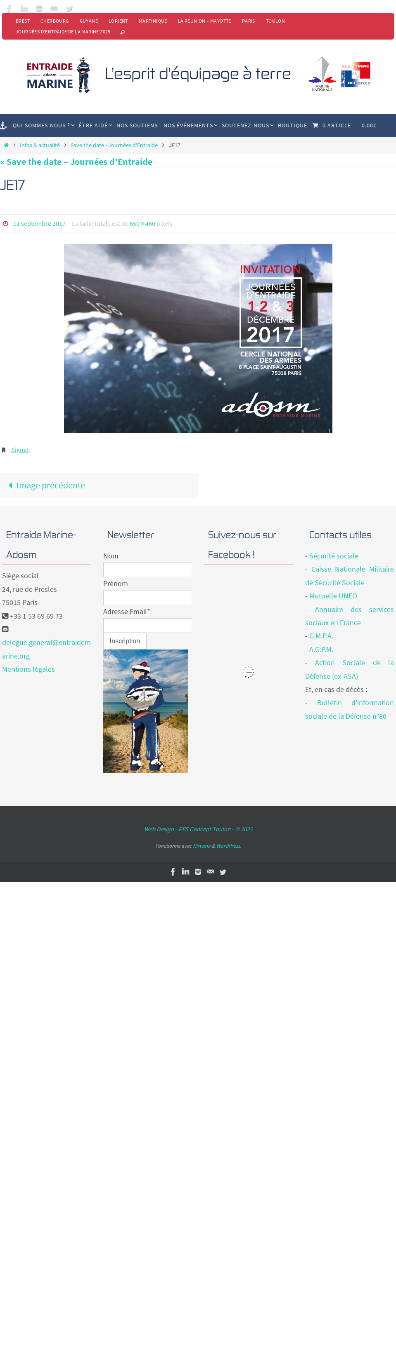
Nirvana (202, 845)
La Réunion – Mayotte (204, 21)
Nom (111, 555)
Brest (23, 21)
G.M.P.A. (321, 635)
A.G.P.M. (321, 649)
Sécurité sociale (333, 555)
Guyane (89, 21)
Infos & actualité (40, 145)
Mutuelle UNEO (333, 595)
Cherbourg (54, 21)
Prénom (115, 583)
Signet (20, 450)
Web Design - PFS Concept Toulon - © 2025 (198, 829)
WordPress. (228, 845)
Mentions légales (28, 669)
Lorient (118, 21)
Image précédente (44, 485)
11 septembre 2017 (39, 223)
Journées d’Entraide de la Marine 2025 (63, 31)
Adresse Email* (126, 611)
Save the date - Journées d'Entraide (114, 145)
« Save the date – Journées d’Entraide (76, 161)
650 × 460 (142, 223)
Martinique (153, 21)
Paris (248, 21)
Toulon (275, 21)
